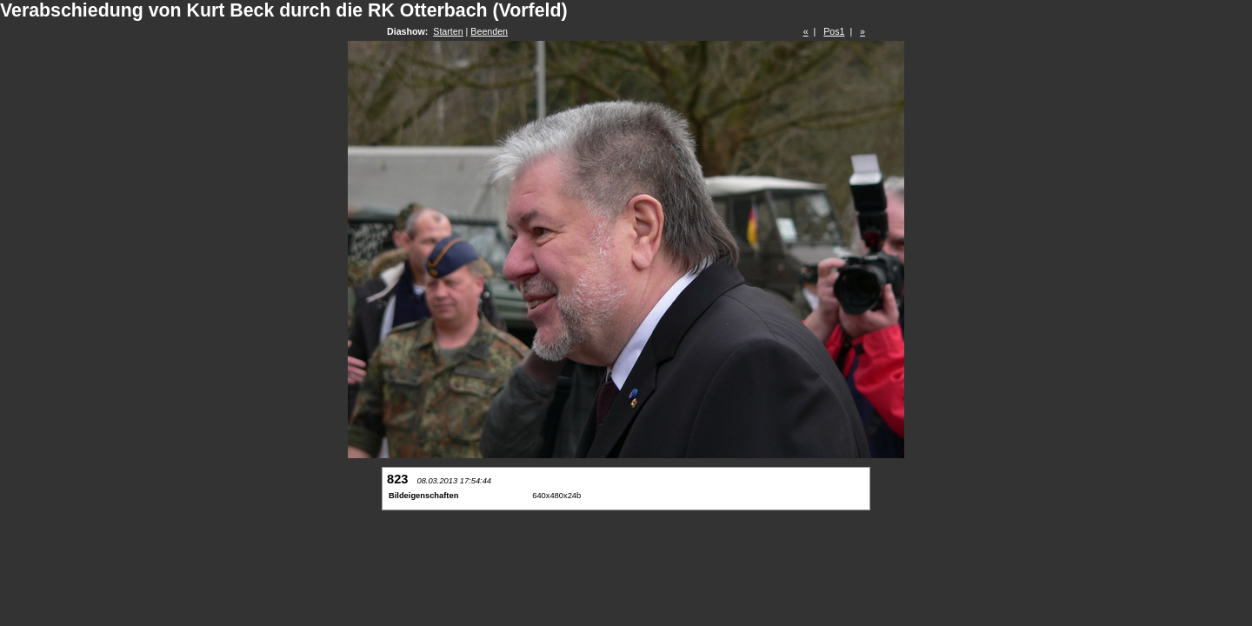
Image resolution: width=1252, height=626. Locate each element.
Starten (448, 31)
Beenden (489, 31)
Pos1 (833, 31)
